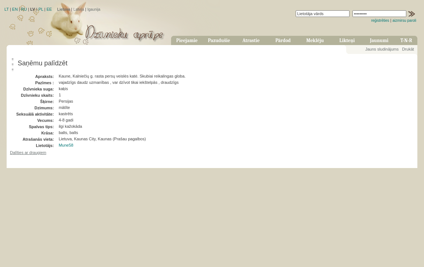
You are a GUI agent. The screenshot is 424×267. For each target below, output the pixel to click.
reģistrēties (380, 20)
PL (40, 9)
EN (15, 9)
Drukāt (408, 49)
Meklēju (315, 40)
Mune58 (66, 145)
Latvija (78, 9)
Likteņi (347, 40)
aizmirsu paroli (404, 20)
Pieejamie (187, 40)
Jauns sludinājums (382, 49)
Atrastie (251, 40)
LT (6, 9)
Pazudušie (219, 40)
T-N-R (406, 40)
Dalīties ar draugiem (28, 152)
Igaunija (93, 9)
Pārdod (283, 40)
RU (24, 9)
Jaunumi (379, 40)
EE (49, 9)
